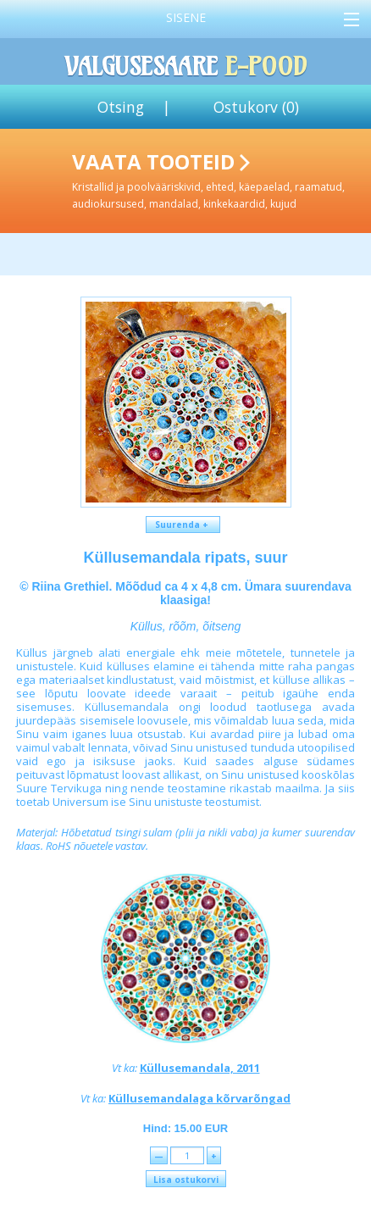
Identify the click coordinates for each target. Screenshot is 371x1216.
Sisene (186, 17)
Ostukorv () (256, 107)
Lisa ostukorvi (186, 1179)
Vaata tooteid (218, 179)
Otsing (120, 107)
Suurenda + (183, 524)
